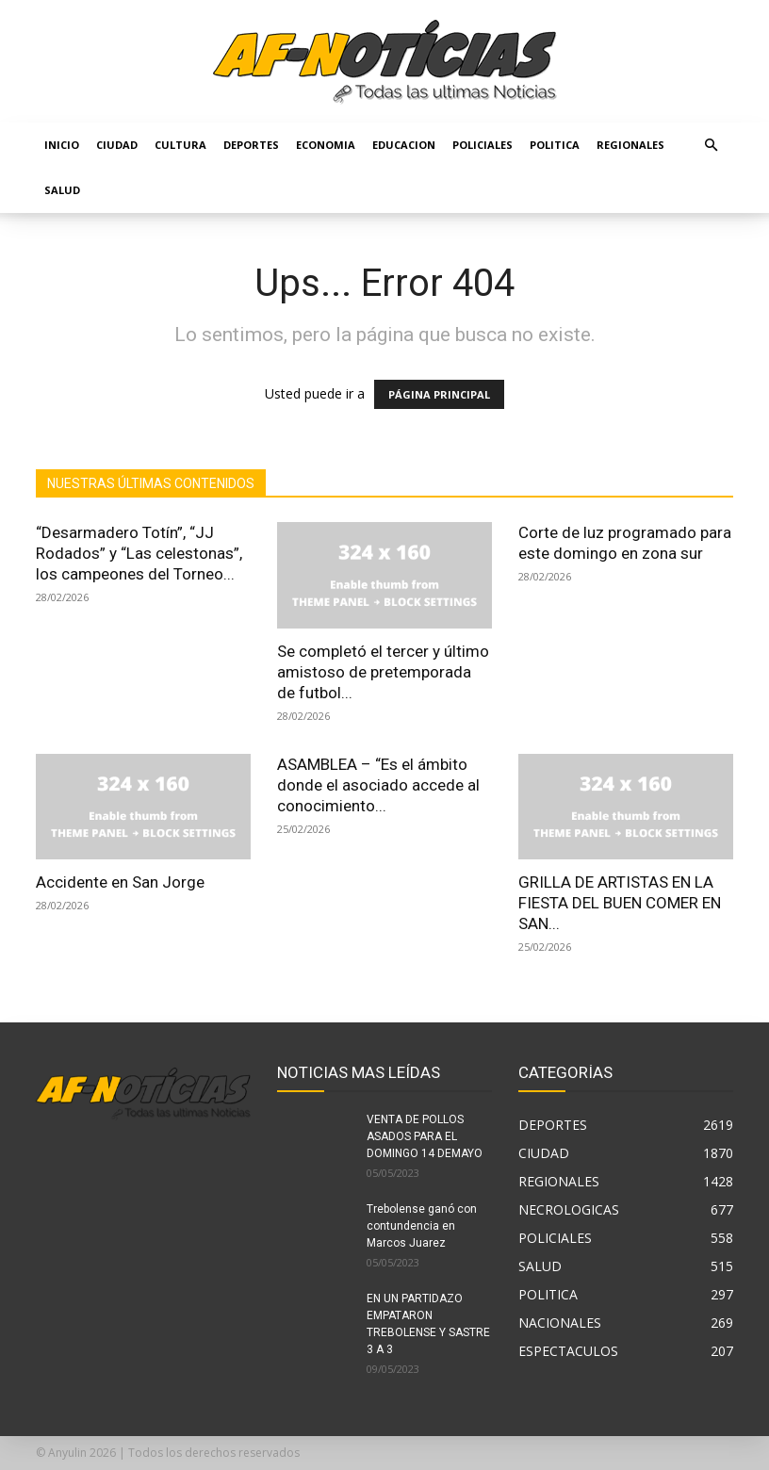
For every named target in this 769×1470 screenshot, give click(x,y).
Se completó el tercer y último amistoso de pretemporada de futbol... (383, 672)
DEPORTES (251, 145)
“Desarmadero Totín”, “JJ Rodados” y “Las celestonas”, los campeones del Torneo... (139, 553)
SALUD (62, 190)
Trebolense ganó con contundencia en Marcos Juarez (422, 1226)
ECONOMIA (325, 145)
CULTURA (180, 145)
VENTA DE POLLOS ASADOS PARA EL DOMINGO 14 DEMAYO (425, 1136)
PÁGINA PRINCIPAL (439, 394)
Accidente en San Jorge (120, 882)
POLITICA (555, 145)
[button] (710, 146)
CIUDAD (117, 145)
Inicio (61, 145)
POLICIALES (482, 145)
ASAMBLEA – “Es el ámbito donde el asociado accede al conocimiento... (378, 785)
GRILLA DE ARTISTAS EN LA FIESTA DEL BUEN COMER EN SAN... (619, 903)
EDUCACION (403, 145)
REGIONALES (630, 145)
